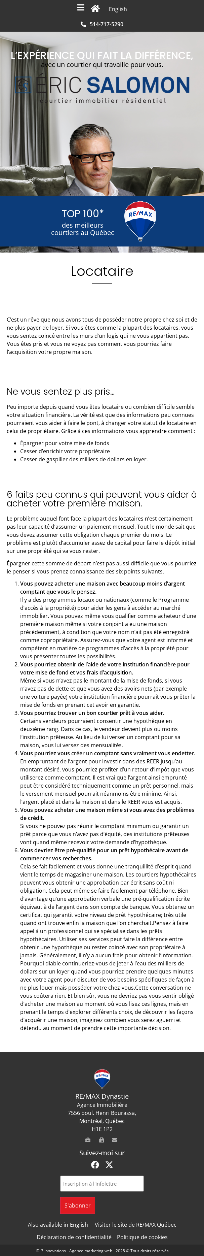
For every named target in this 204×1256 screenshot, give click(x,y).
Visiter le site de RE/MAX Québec (135, 1224)
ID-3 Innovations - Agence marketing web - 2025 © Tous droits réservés (102, 1251)
